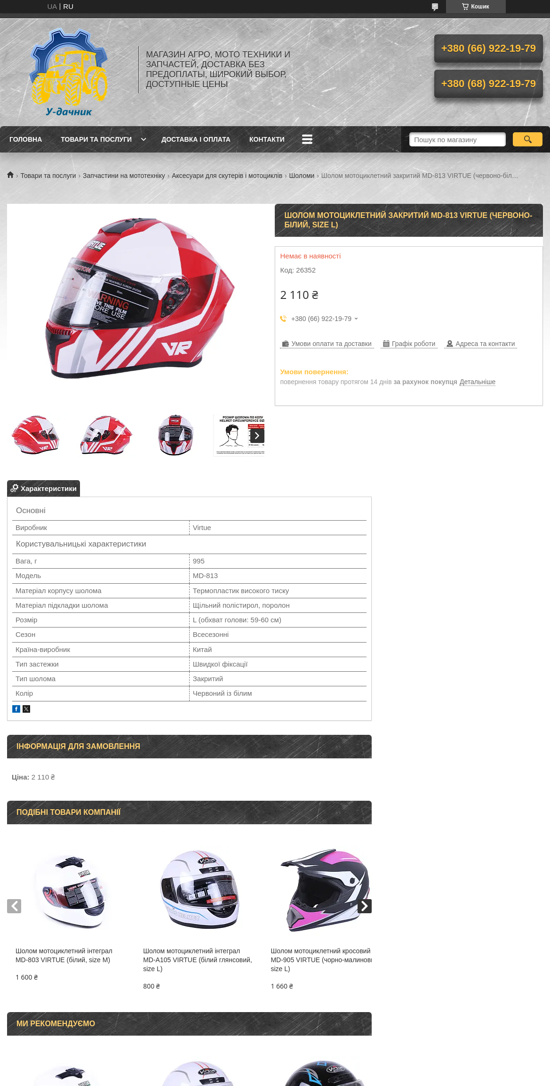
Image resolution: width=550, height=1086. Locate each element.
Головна (25, 139)
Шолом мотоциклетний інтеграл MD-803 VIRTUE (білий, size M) (64, 955)
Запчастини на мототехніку (124, 175)
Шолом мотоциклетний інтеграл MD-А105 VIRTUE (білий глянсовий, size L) (185, 960)
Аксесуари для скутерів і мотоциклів (227, 175)
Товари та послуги (96, 139)
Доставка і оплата (196, 139)
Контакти (267, 139)
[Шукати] (527, 139)
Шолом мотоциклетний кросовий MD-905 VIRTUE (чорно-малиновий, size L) (308, 960)
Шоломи (302, 175)
